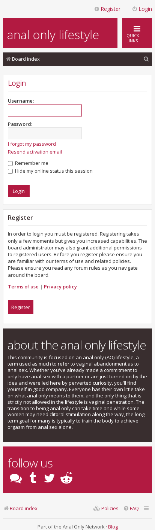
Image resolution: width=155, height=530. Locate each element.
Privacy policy (60, 286)
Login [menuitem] (142, 8)
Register (20, 307)
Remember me (28, 163)
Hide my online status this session (50, 170)
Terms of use (23, 286)
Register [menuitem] (107, 8)
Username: (21, 100)
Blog (113, 526)
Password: (20, 124)
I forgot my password (32, 143)
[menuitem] (146, 59)
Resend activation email (35, 151)
